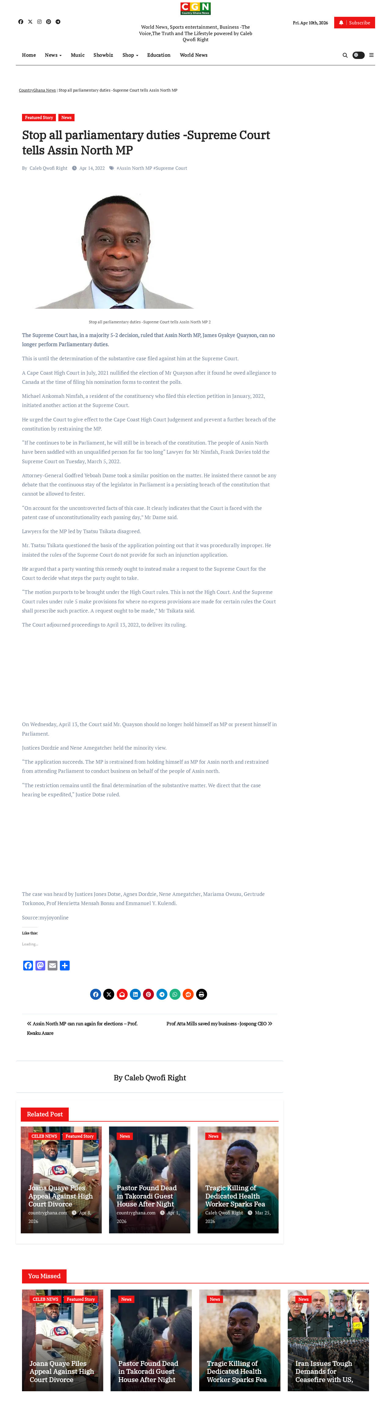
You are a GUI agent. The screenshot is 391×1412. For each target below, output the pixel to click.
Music (78, 55)
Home (29, 55)
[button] (371, 55)
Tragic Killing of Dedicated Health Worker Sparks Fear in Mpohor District (236, 1200)
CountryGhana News (37, 90)
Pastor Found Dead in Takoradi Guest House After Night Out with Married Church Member (147, 1204)
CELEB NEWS (44, 1136)
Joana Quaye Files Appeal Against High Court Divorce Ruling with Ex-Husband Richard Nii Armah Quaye (62, 1385)
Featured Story (39, 117)
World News (194, 55)
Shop (129, 55)
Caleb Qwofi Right (49, 168)
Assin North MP (135, 168)
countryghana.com (48, 1213)
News (52, 55)
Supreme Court (171, 168)
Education (159, 55)
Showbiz (103, 55)
